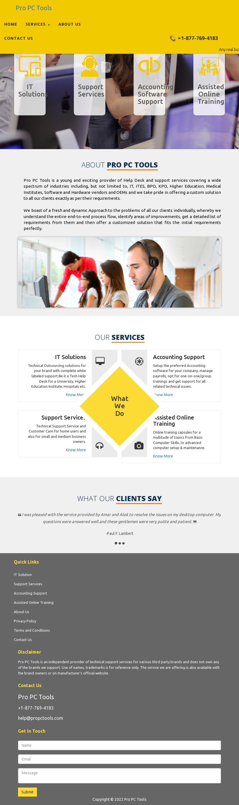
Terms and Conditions (32, 630)
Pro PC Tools (36, 696)
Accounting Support (179, 357)
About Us (69, 24)
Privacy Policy (25, 621)
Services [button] (38, 24)
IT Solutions (70, 357)
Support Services (63, 417)
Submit (27, 792)
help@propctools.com (40, 718)
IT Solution (23, 575)
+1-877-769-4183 (36, 707)
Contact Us (18, 38)
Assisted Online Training (173, 420)
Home (10, 24)
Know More (76, 395)
